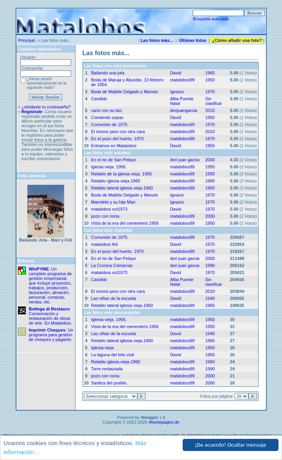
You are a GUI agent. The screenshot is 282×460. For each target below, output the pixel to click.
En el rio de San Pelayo (113, 159)
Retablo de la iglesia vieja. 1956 (121, 173)
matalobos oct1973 (109, 209)
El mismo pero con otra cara (118, 131)
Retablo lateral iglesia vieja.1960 (122, 188)
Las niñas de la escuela (113, 298)
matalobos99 (182, 80)
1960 (210, 72)
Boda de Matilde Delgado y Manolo (124, 91)
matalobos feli (104, 244)
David (175, 72)
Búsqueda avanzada (210, 19)
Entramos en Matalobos (114, 145)
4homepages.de (164, 422)
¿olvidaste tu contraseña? (46, 107)
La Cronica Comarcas (112, 265)
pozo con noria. (105, 216)
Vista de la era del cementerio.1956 (125, 223)
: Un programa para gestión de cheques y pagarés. (51, 335)
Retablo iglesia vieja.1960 (115, 181)
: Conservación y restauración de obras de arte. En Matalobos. (50, 316)
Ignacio (177, 91)
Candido (99, 98)
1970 (210, 91)
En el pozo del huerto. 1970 (117, 138)
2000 (210, 159)
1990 (210, 265)
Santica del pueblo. (109, 383)
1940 (210, 298)
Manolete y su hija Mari (113, 202)
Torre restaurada (107, 368)
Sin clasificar (213, 101)
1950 (210, 80)
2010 (210, 110)
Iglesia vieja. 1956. (109, 166)
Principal (26, 40)
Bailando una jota (107, 72)
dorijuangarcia (183, 110)
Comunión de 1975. (110, 124)
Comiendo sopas (107, 117)
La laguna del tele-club (113, 354)
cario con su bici (106, 110)
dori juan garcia (184, 159)
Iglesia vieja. (103, 347)
